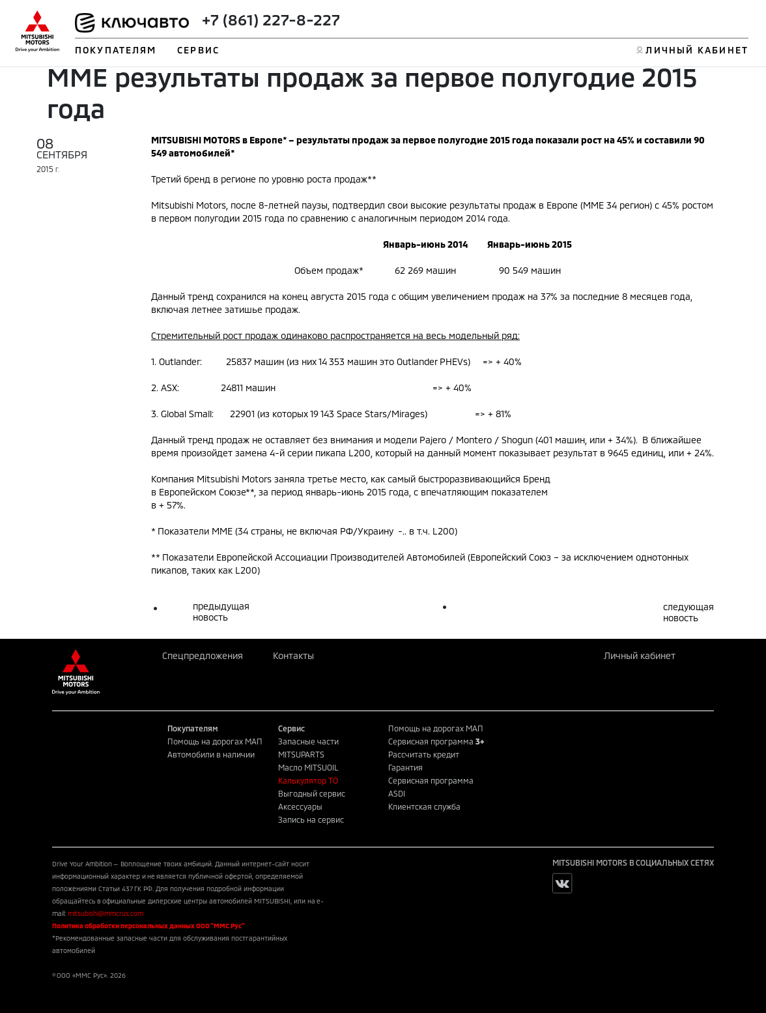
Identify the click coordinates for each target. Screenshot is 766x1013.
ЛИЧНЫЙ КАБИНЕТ (696, 49)
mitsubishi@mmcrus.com (105, 913)
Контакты (293, 655)
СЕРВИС (198, 49)
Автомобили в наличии (211, 754)
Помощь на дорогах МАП (214, 741)
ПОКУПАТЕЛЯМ (115, 49)
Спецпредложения (202, 655)
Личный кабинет (639, 655)
